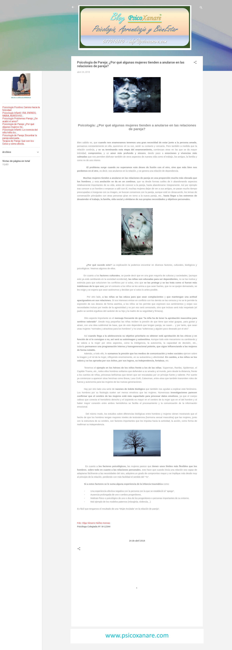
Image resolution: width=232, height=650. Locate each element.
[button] (195, 63)
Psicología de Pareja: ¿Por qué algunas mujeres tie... (18, 125)
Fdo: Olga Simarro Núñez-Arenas (93, 523)
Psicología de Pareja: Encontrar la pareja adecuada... (19, 137)
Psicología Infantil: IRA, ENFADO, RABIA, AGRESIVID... (19, 114)
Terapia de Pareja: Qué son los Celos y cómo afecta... (18, 142)
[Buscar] (201, 8)
